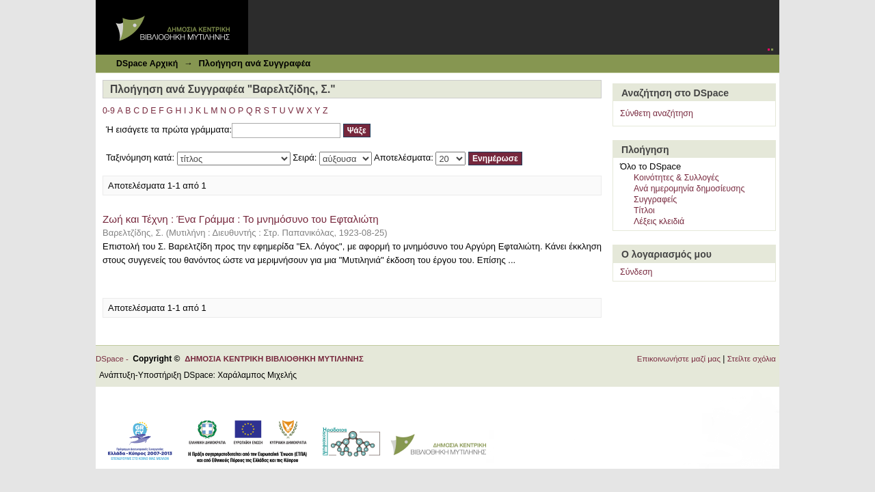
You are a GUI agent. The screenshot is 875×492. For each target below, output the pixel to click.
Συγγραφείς (655, 199)
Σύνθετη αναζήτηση (656, 113)
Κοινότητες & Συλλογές (676, 177)
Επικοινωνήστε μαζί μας (679, 359)
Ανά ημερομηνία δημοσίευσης (689, 188)
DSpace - (114, 359)
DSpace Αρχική (147, 63)
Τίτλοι (644, 210)
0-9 (109, 110)
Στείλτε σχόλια (751, 359)
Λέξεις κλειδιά (659, 221)
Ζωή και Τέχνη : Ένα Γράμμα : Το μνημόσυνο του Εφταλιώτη (241, 219)
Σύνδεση (636, 272)
